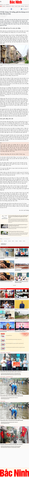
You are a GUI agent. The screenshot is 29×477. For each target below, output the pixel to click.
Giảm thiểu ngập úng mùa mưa (4, 398)
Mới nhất (3, 6)
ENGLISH (1, 4)
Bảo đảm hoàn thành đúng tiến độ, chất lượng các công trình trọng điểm (10, 446)
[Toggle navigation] (1, 1)
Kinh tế (16, 6)
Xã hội (19, 6)
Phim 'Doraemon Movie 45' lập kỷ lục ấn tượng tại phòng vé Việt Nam (10, 447)
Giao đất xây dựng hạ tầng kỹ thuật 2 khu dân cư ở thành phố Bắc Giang (10, 373)
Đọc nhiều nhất (3, 288)
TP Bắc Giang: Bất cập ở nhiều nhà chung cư (16, 231)
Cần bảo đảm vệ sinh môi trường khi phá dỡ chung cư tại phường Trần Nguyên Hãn (17, 225)
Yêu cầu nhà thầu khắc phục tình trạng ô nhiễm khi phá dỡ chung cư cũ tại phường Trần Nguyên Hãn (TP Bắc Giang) (18, 216)
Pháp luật (26, 6)
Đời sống (22, 6)
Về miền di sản (8, 6)
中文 (4, 4)
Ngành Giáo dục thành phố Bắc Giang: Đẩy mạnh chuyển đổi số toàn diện (10, 374)
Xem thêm (14, 285)
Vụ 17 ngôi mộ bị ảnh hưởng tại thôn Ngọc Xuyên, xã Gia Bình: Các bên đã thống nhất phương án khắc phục (22, 320)
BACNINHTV (7, 4)
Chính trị (12, 6)
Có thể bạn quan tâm (4, 247)
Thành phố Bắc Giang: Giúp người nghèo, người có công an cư (9, 397)
